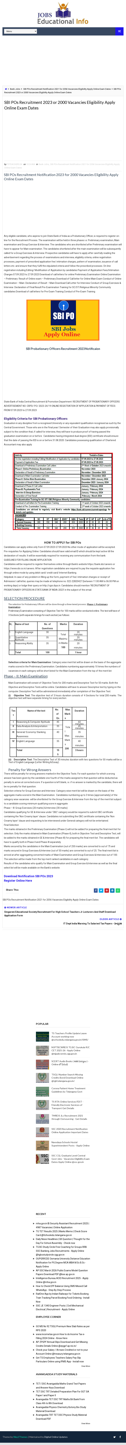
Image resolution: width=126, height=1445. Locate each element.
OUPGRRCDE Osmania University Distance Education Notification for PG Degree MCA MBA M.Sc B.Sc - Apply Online (63, 1265)
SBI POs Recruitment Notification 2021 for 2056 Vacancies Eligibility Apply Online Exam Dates (67, 89)
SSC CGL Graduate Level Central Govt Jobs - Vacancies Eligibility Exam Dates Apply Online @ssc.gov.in (71, 1161)
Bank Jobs (15, 89)
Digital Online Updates (56, 1439)
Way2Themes (20, 1439)
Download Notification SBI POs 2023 (28, 878)
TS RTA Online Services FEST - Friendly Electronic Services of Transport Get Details (67, 1107)
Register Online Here (18, 883)
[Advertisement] (62, 61)
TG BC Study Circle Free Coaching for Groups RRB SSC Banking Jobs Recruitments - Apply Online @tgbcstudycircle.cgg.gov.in (61, 1253)
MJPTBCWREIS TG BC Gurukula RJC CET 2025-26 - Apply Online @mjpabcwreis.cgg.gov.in (71, 1052)
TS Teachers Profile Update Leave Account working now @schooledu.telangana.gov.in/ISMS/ (70, 1038)
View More (85, 1369)
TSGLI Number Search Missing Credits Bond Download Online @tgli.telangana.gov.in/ (67, 1080)
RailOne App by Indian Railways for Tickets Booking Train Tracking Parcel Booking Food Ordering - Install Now (62, 1300)
